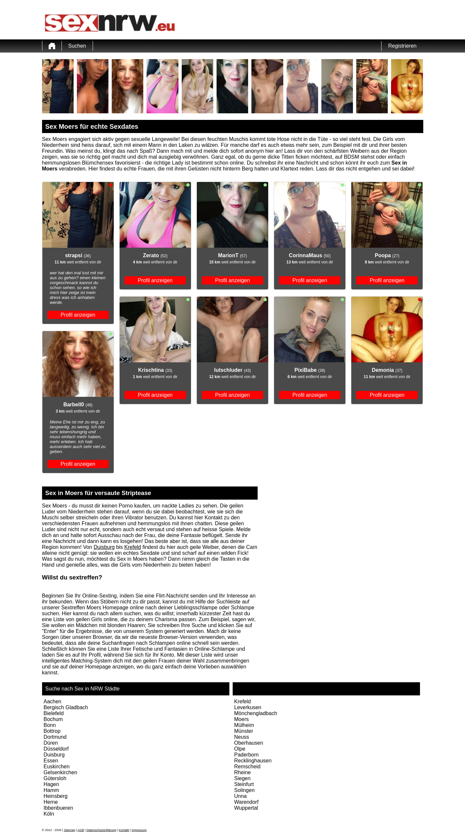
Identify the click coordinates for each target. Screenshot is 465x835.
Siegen (242, 778)
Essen (51, 760)
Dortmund (55, 737)
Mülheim (244, 725)
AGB (81, 830)
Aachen (52, 701)
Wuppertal (246, 808)
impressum (139, 830)
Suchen (77, 46)
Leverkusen (248, 707)
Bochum (53, 719)
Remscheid (247, 766)
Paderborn (246, 754)
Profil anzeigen (77, 315)
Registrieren (402, 46)
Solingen (244, 790)
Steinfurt (244, 784)
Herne (51, 802)
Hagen (51, 784)
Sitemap (69, 830)
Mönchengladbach (255, 713)
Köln (49, 814)
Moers (241, 719)
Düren (51, 743)
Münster (243, 731)
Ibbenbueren (58, 808)
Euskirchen (57, 766)
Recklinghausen (253, 760)
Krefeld (132, 547)
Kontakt (124, 830)
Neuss (241, 737)
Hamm (51, 790)
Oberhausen (248, 743)
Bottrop (52, 731)
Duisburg (104, 547)
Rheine (242, 772)
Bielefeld (54, 713)
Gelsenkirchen (60, 772)
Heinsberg (56, 796)
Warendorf (246, 802)
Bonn (50, 725)
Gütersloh (55, 778)
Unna (240, 796)
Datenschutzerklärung (101, 830)
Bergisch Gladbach (66, 707)
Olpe (239, 749)
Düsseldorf (56, 749)
